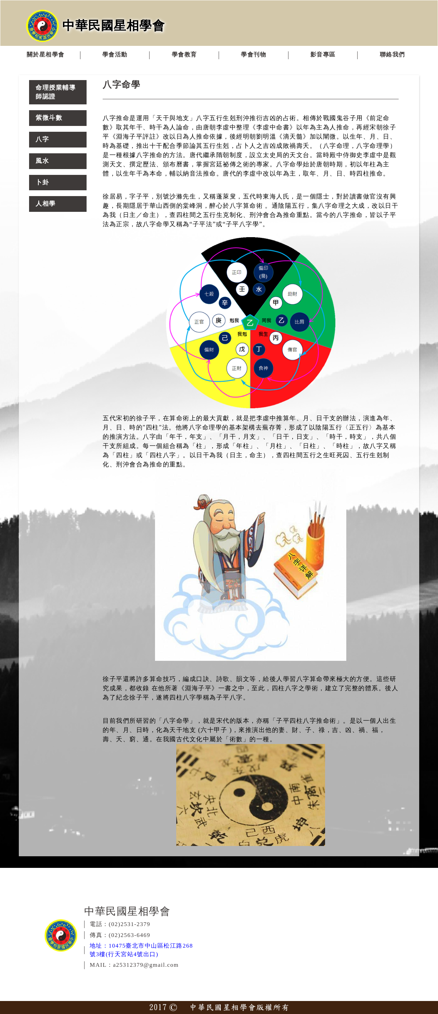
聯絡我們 (392, 54)
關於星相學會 (46, 54)
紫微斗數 (49, 117)
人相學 (46, 203)
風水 (42, 160)
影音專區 (323, 54)
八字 (42, 139)
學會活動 (115, 54)
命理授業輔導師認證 (56, 92)
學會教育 (184, 54)
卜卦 (42, 182)
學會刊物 (253, 54)
